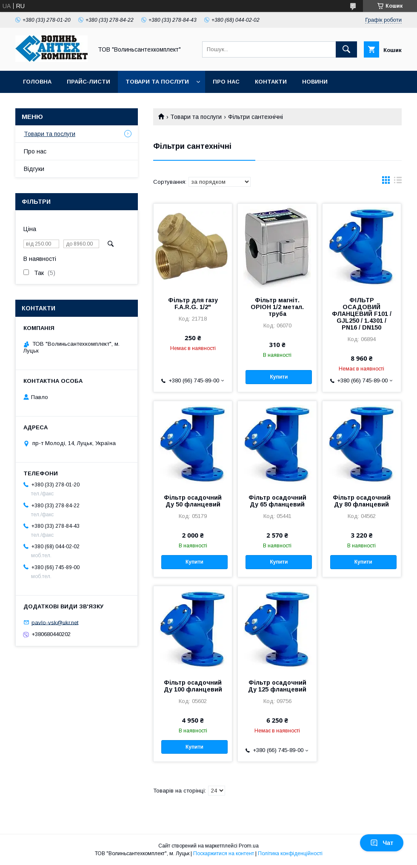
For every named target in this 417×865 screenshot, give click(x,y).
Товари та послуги (157, 81)
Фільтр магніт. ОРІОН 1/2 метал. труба (277, 307)
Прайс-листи (88, 81)
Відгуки (34, 168)
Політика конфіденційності (290, 853)
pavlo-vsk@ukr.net (54, 622)
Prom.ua (249, 846)
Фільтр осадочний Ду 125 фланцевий (277, 686)
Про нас (226, 81)
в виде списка (398, 182)
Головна (37, 81)
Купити (279, 377)
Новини (315, 81)
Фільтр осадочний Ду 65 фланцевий (277, 501)
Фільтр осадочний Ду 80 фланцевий (362, 501)
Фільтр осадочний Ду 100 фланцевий (193, 686)
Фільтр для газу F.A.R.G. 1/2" (193, 303)
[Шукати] (346, 49)
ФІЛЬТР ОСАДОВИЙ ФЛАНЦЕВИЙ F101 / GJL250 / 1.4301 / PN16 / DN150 (361, 314)
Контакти (271, 81)
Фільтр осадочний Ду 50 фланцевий (193, 501)
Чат (381, 843)
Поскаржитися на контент (223, 853)
